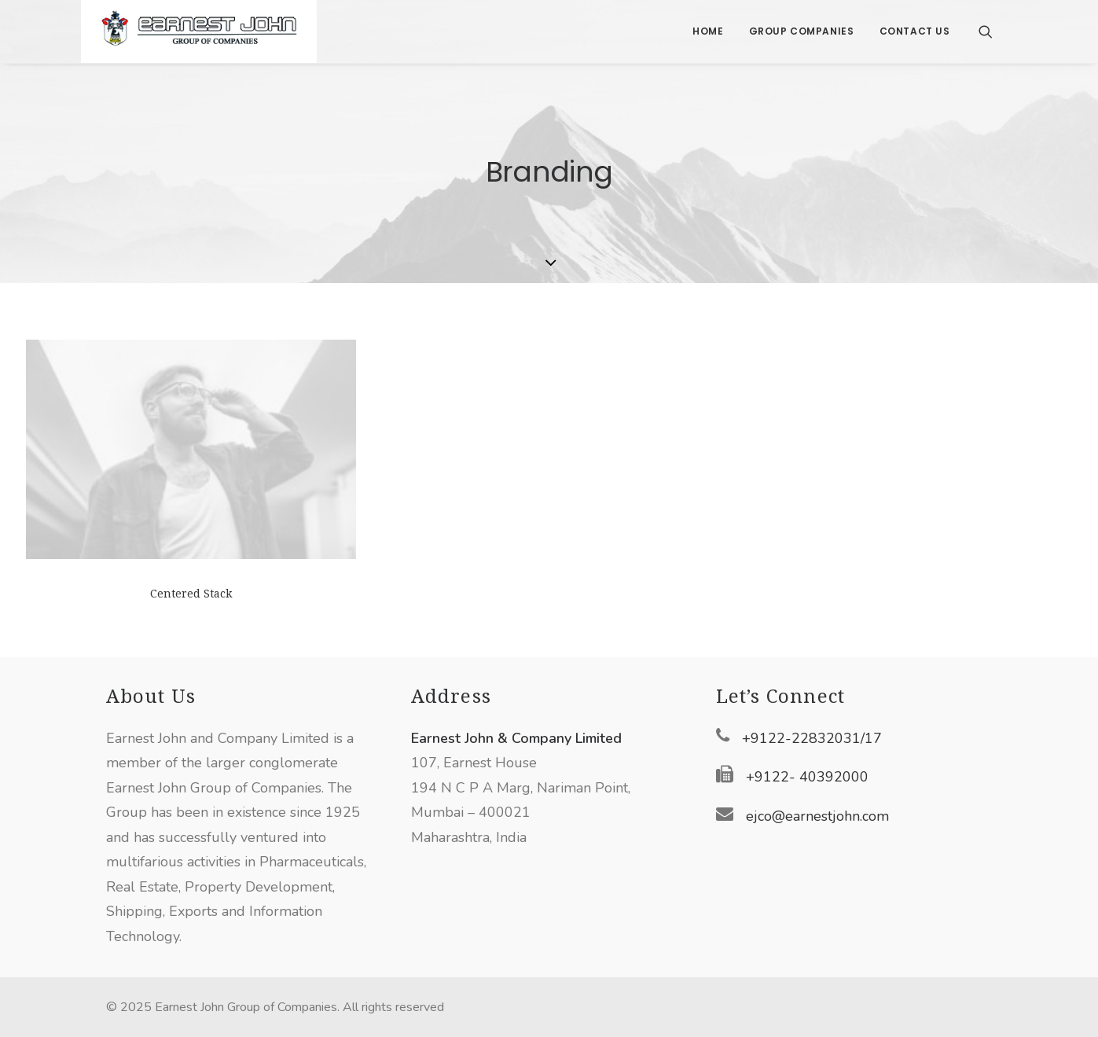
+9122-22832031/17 (812, 738)
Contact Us (915, 31)
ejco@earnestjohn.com (817, 816)
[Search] (986, 31)
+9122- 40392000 (807, 776)
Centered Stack (191, 593)
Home (707, 31)
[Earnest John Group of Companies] (199, 31)
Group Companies (801, 31)
